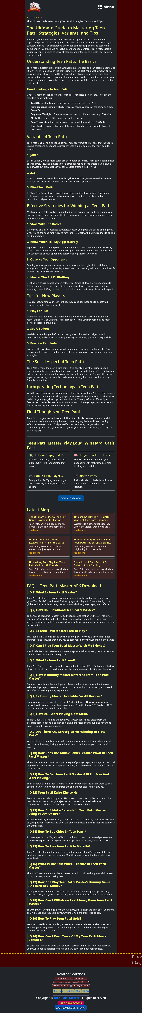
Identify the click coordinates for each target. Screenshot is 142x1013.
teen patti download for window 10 (62, 982)
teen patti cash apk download (64, 978)
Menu (106, 6)
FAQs (85, 991)
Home (30, 17)
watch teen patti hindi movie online (62, 986)
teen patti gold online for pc (81, 986)
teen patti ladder (80, 978)
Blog (38, 17)
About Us (68, 991)
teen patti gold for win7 (81, 982)
